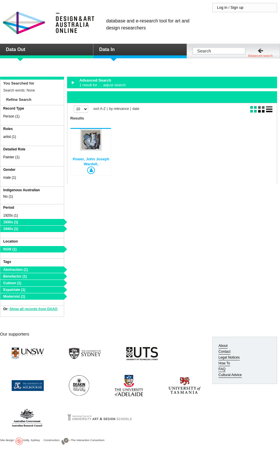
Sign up (236, 7)
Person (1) (11, 116)
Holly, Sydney (31, 440)
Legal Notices (229, 357)
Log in (222, 7)
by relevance (119, 108)
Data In (107, 49)
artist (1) (9, 137)
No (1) (8, 196)
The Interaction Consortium (88, 440)
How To (224, 363)
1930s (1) (10, 222)
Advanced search (260, 55)
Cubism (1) (12, 283)
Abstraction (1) (15, 270)
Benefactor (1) (15, 276)
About (223, 346)
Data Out (15, 49)
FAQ (221, 369)
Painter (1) (11, 157)
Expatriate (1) (14, 290)
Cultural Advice (230, 375)
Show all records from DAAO (33, 309)
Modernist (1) (14, 296)
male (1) (9, 178)
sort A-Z (99, 108)
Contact (224, 352)
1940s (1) (10, 229)
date (135, 108)
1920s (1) (10, 215)
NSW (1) (10, 249)
